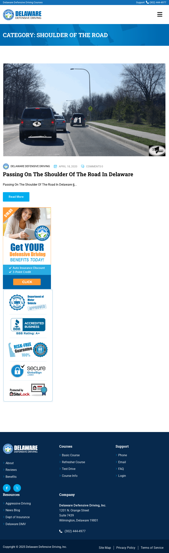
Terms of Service (152, 548)
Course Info (69, 476)
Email (122, 462)
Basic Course (71, 455)
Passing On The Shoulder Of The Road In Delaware (68, 174)
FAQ (121, 469)
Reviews (11, 470)
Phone (122, 455)
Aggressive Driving (18, 503)
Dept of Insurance (18, 517)
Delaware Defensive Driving (30, 166)
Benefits (11, 477)
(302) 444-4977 (158, 2)
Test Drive (68, 469)
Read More (16, 197)
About (10, 463)
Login (122, 476)
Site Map (105, 548)
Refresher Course (73, 462)
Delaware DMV (16, 524)
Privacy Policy (125, 548)
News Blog (13, 510)
